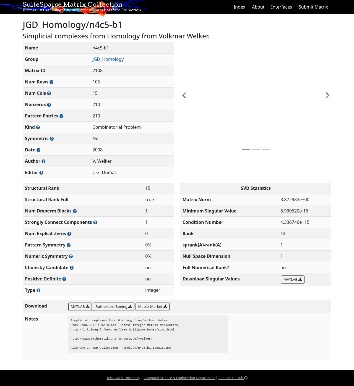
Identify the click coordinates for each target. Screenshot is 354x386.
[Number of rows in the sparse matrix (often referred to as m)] (51, 82)
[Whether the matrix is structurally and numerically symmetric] (52, 138)
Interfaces (281, 7)
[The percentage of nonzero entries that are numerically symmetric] (71, 256)
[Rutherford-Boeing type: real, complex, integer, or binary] (38, 290)
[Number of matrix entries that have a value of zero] (69, 233)
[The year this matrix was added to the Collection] (38, 150)
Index (239, 7)
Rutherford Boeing (113, 306)
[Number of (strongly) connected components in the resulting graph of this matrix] (95, 222)
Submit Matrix (313, 7)
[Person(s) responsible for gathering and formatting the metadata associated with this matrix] (41, 172)
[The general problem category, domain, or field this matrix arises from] (38, 127)
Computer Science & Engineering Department (179, 378)
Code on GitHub (233, 378)
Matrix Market (152, 306)
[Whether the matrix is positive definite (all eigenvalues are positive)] (64, 279)
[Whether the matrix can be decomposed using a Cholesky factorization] (72, 267)
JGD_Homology (108, 59)
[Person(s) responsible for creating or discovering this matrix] (43, 161)
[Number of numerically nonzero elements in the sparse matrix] (49, 104)
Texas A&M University (123, 378)
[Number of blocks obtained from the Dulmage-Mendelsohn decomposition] (75, 211)
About (258, 7)
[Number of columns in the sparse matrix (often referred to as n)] (49, 93)
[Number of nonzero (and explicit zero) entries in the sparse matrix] (61, 116)
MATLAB (292, 279)
